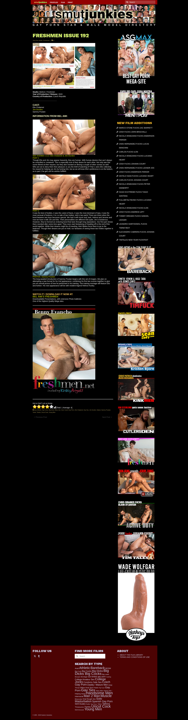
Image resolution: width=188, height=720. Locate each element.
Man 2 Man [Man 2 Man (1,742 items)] (92, 696)
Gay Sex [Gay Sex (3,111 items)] (88, 690)
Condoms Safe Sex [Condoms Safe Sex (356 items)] (92, 682)
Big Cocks (45, 410)
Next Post (106, 417)
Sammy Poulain (105, 410)
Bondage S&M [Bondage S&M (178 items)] (86, 677)
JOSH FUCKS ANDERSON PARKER (134, 172)
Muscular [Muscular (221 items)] (78, 699)
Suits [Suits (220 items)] (88, 704)
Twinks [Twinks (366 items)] (87, 707)
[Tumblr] (39, 656)
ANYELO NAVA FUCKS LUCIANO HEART (136, 176)
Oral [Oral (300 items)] (84, 699)
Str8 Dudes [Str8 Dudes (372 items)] (80, 704)
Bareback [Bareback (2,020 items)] (98, 668)
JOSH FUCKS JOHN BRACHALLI (133, 132)
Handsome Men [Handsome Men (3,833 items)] (99, 693)
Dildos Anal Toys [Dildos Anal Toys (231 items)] (86, 688)
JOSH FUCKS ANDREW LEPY (131, 212)
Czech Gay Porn (69, 410)
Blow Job (57, 410)
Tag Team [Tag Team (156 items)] (93, 704)
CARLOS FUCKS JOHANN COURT (133, 180)
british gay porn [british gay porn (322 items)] (99, 677)
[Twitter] (35, 656)
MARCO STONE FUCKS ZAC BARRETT (135, 128)
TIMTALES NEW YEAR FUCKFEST (133, 240)
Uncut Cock (44, 412)
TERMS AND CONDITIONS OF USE (135, 657)
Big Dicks (51, 410)
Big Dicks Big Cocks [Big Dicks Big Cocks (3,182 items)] (92, 672)
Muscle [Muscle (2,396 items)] (106, 696)
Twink (34, 412)
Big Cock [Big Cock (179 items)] (78, 671)
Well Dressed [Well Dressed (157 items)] (79, 710)
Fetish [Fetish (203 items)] (96, 688)
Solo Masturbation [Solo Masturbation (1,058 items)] (88, 700)
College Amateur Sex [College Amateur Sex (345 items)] (84, 679)
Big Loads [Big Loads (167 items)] (105, 674)
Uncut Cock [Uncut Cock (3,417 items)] (101, 706)
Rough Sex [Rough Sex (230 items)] (91, 699)
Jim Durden (92, 410)
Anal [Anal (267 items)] (77, 668)
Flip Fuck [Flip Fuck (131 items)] (101, 688)
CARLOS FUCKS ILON (128, 152)
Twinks (39, 412)
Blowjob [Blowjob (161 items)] (77, 677)
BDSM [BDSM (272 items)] (108, 668)
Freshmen (46, 40)
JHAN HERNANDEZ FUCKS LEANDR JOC (136, 168)
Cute (62, 410)
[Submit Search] (127, 2)
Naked (99, 410)
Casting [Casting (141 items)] (108, 677)
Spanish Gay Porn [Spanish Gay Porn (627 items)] (102, 701)
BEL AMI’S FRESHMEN (45, 296)
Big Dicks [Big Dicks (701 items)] (97, 671)
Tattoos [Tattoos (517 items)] (106, 704)
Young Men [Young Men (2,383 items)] (93, 709)
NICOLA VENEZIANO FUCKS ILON (133, 208)
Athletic (39, 410)
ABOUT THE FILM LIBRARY (131, 655)
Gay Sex (86, 410)
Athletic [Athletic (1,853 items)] (84, 668)
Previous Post (41, 417)
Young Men (52, 412)
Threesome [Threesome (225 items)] (79, 707)
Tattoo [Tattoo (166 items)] (100, 704)
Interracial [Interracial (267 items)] (79, 696)
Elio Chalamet (79, 410)
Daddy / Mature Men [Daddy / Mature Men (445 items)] (97, 684)
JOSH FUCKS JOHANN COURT (132, 164)
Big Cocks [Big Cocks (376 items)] (87, 671)
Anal (35, 410)
